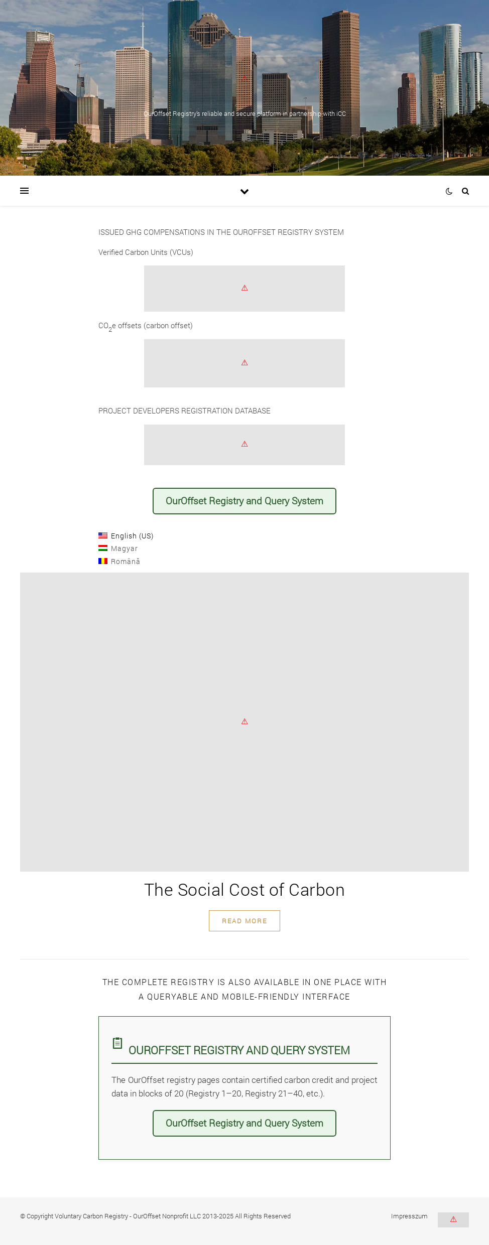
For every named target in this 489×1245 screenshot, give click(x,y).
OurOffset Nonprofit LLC (167, 1215)
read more (244, 920)
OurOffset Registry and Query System (244, 500)
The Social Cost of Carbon (244, 889)
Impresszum (409, 1215)
